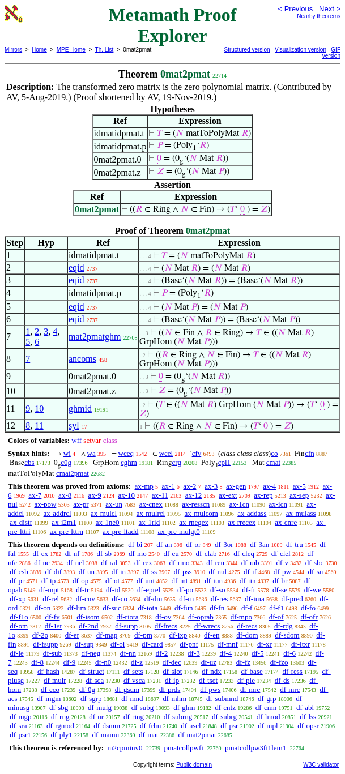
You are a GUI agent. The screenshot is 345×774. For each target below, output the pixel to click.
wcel (166, 453)
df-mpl (268, 725)
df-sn (315, 571)
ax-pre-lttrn (66, 531)
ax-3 (211, 486)
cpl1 (224, 462)
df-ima (255, 599)
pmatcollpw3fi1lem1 (255, 747)
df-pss (183, 571)
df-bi (135, 544)
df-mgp (20, 716)
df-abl (305, 707)
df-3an (259, 544)
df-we (312, 589)
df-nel (75, 562)
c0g (66, 462)
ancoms (82, 359)
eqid (76, 267)
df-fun (183, 608)
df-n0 (103, 662)
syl (74, 425)
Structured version (247, 49)
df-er (72, 635)
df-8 (37, 662)
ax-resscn (196, 504)
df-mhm (174, 698)
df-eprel (148, 589)
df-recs (247, 626)
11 (39, 425)
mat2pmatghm (95, 336)
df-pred (292, 599)
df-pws (210, 689)
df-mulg (100, 707)
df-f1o (19, 617)
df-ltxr (300, 644)
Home (39, 49)
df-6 (289, 653)
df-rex (143, 562)
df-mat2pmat (197, 734)
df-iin (248, 580)
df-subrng (178, 716)
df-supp (126, 626)
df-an (164, 544)
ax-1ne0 (108, 522)
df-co (119, 599)
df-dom (247, 635)
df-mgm (49, 698)
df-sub (52, 653)
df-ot (112, 580)
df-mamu (106, 734)
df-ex (40, 553)
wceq (126, 453)
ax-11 (160, 495)
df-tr (82, 589)
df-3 (194, 653)
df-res (219, 599)
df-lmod (268, 716)
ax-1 (168, 486)
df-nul (217, 571)
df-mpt (49, 589)
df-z (137, 662)
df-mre (250, 689)
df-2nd (89, 626)
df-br (279, 580)
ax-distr (21, 522)
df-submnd (222, 698)
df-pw (282, 571)
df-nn (128, 653)
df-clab (206, 553)
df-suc (112, 608)
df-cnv (85, 599)
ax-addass (251, 513)
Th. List (104, 49)
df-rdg (283, 626)
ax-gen (236, 486)
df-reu (215, 562)
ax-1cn (239, 504)
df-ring (133, 716)
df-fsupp (45, 644)
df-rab (250, 562)
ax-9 (94, 495)
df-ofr (308, 617)
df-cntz (225, 707)
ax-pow (45, 504)
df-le (17, 653)
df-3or (224, 544)
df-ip (172, 680)
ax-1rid (149, 522)
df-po (185, 589)
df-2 (162, 653)
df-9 (69, 662)
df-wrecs (207, 626)
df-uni (146, 580)
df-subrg (224, 716)
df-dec (172, 662)
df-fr (248, 589)
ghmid (80, 408)
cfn (309, 453)
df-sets (133, 671)
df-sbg (58, 707)
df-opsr (308, 725)
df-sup (84, 644)
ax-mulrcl (151, 513)
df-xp (17, 599)
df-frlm (150, 725)
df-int (180, 580)
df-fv (52, 617)
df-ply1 (62, 734)
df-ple (246, 680)
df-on (42, 608)
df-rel (50, 599)
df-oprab (201, 617)
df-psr (229, 725)
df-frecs (166, 626)
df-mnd (132, 698)
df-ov (163, 617)
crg (176, 462)
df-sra (18, 725)
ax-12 (193, 495)
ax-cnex (151, 504)
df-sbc (314, 562)
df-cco (50, 689)
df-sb (104, 553)
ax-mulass (301, 513)
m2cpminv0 (124, 747)
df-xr (264, 644)
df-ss (150, 571)
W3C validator (321, 765)
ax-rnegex (193, 522)
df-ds (282, 680)
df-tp (48, 580)
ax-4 (269, 486)
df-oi (117, 644)
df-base (251, 671)
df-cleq (243, 553)
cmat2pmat (72, 473)
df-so (217, 589)
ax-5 (299, 486)
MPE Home (71, 49)
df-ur (96, 716)
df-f (247, 608)
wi (67, 453)
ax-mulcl (104, 513)
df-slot (172, 671)
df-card (152, 644)
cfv (197, 453)
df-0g (87, 689)
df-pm (143, 635)
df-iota (148, 608)
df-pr (17, 580)
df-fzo (279, 662)
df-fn (217, 608)
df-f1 (276, 608)
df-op (80, 580)
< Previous (295, 9)
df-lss (308, 716)
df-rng (60, 716)
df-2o (40, 635)
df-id (113, 589)
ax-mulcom (201, 513)
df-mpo (241, 617)
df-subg (142, 707)
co (274, 453)
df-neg (90, 653)
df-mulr (55, 680)
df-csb (19, 571)
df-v (282, 562)
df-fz (243, 662)
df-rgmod (60, 725)
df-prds (170, 689)
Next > (329, 9)
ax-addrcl (57, 513)
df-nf (72, 553)
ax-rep (263, 495)
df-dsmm (106, 725)
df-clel (281, 553)
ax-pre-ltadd (121, 531)
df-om (19, 626)
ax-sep (299, 495)
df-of (276, 617)
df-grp (267, 698)
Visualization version (300, 49)
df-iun (214, 580)
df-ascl (191, 725)
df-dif (53, 571)
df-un (87, 571)
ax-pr (80, 504)
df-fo (308, 608)
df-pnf (189, 644)
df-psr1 (20, 734)
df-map (107, 635)
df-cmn (266, 707)
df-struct (91, 671)
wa (91, 453)
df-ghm (184, 707)
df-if (250, 571)
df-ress (292, 671)
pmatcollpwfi (183, 747)
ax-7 (34, 495)
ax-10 (126, 495)
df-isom (87, 617)
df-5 (258, 653)
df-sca (95, 680)
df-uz (208, 662)
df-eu (170, 553)
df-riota (127, 617)
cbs (29, 462)
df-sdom (287, 635)
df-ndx (212, 671)
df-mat (149, 734)
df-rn (186, 599)
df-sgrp (91, 698)
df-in (119, 571)
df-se (279, 589)
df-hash (48, 671)
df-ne (41, 562)
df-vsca (134, 680)
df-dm (153, 599)
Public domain (194, 765)
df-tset (208, 680)
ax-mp (144, 486)
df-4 (226, 653)
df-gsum (127, 689)
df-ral (109, 562)
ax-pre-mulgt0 (179, 531)
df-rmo (179, 562)
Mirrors (13, 49)
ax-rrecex (241, 522)
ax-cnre (286, 522)
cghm (129, 462)
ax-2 (189, 486)
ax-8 (64, 495)
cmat (273, 462)
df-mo (138, 553)
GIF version (331, 52)
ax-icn (278, 504)
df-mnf (228, 644)
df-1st (53, 626)
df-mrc (290, 689)
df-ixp (178, 635)
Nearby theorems (318, 16)
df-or (193, 544)
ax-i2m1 (64, 522)
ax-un (113, 504)
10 (39, 408)
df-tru (294, 544)
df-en (211, 635)
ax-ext (228, 495)
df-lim (76, 608)
